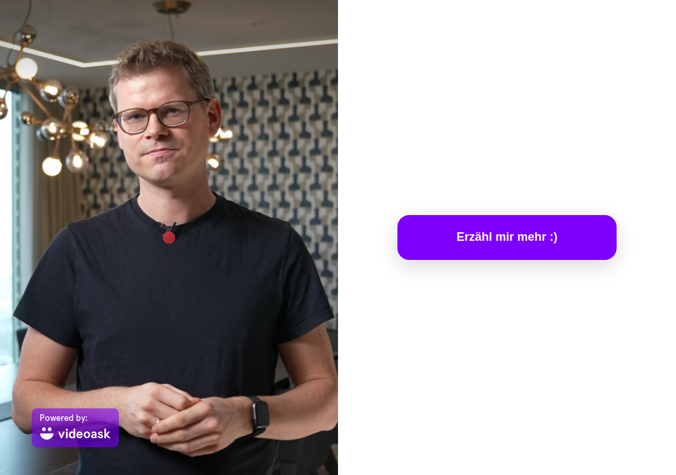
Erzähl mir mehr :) (506, 236)
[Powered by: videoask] (75, 427)
